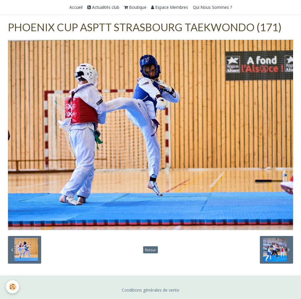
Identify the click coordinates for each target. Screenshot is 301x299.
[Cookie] (12, 286)
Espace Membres (169, 7)
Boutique (135, 7)
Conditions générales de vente (150, 290)
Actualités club (103, 7)
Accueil (76, 7)
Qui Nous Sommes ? (212, 7)
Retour (150, 249)
